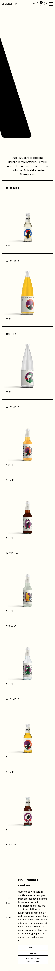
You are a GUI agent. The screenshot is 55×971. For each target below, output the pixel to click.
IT (31, 4)
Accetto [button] (33, 948)
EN (34, 4)
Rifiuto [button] (33, 953)
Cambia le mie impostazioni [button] (33, 960)
